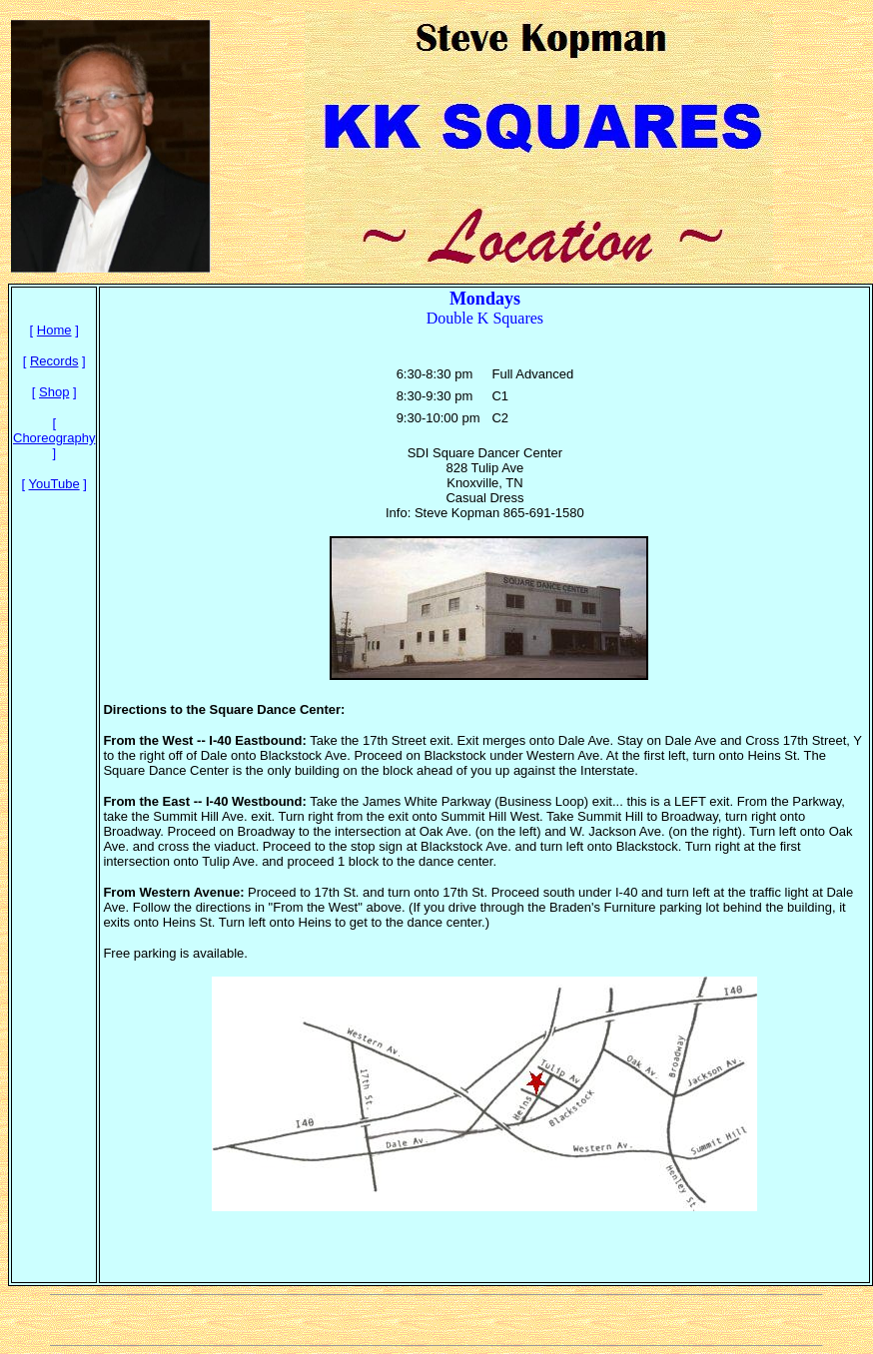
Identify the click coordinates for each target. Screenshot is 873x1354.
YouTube (54, 483)
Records (54, 360)
